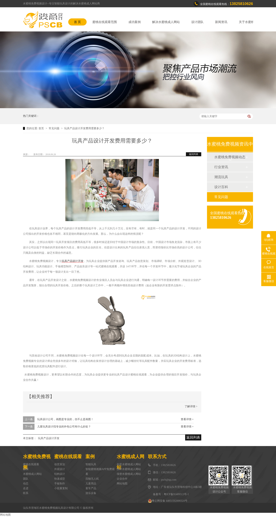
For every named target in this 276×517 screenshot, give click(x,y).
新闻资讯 (221, 22)
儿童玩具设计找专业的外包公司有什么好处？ (64, 426)
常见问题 (54, 128)
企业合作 (122, 478)
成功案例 (134, 22)
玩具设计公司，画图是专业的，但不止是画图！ (65, 419)
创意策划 (59, 464)
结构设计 (59, 474)
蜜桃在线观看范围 (104, 22)
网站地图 (122, 483)
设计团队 (197, 22)
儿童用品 (90, 483)
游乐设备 (90, 493)
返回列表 (193, 154)
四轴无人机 (92, 478)
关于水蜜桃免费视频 (252, 22)
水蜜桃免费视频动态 (229, 157)
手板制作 (59, 483)
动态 (25, 483)
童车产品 (90, 488)
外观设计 (59, 469)
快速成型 (59, 478)
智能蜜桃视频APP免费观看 (100, 471)
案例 (25, 469)
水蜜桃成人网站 (32, 474)
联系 (25, 493)
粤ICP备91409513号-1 (176, 494)
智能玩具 (90, 464)
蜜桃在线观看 (31, 464)
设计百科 (221, 187)
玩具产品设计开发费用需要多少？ (84, 128)
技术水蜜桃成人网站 (129, 469)
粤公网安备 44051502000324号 (167, 501)
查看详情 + (187, 419)
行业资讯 (221, 167)
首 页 (77, 22)
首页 (42, 128)
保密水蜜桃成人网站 (129, 474)
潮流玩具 (221, 177)
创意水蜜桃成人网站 (129, 464)
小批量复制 (61, 488)
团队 (25, 478)
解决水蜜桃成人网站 (166, 22)
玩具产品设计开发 (48, 438)
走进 (25, 488)
